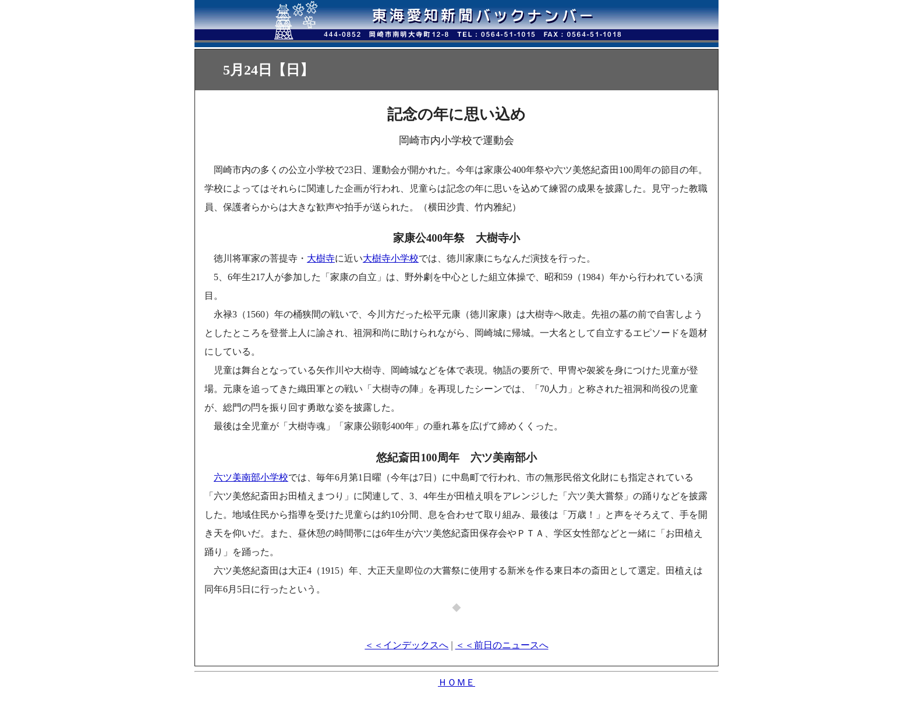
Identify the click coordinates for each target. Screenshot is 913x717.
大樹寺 (321, 258)
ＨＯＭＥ (456, 682)
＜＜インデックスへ (406, 645)
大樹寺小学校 (391, 258)
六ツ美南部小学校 (251, 477)
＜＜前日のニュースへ (501, 645)
